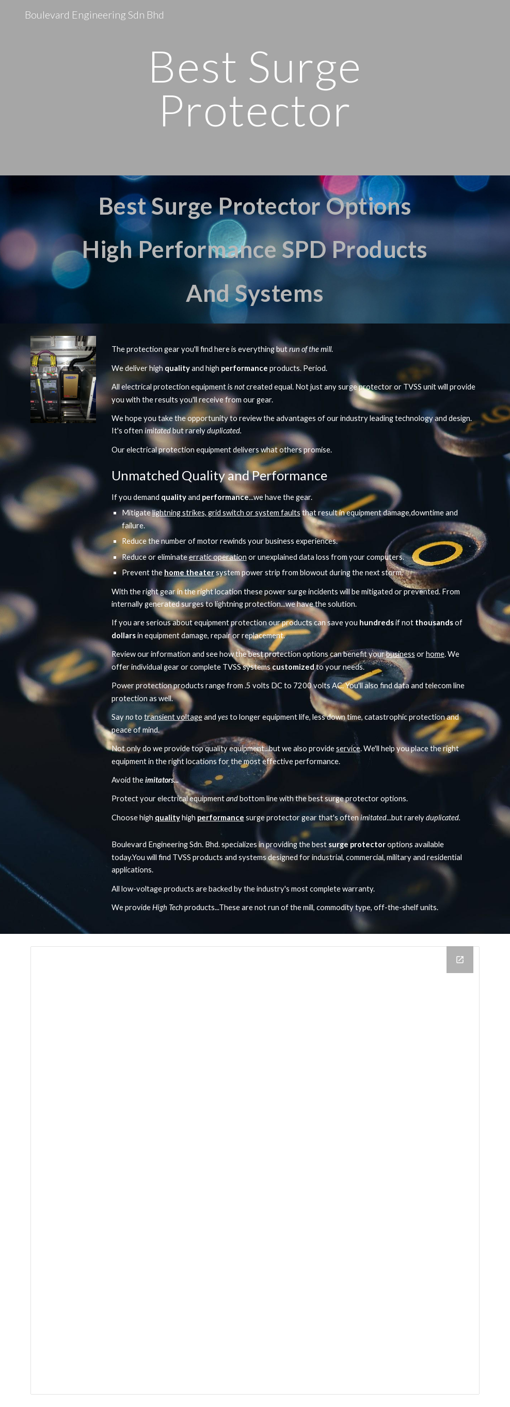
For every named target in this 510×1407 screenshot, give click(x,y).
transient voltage (173, 717)
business (400, 654)
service (348, 748)
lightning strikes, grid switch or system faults (226, 512)
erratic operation (218, 557)
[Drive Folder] (255, 1170)
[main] (255, 88)
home (435, 654)
